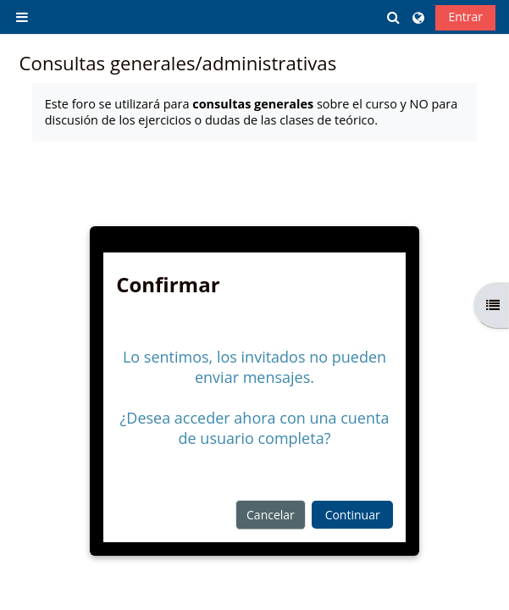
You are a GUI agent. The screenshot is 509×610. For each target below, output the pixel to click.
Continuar (352, 515)
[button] (395, 17)
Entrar (465, 16)
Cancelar (270, 515)
